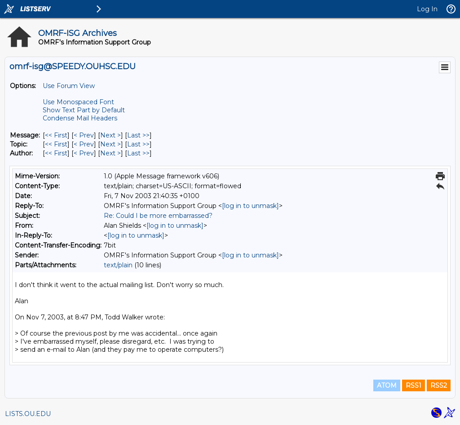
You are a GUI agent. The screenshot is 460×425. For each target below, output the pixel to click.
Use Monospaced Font (78, 102)
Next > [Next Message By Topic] (110, 144)
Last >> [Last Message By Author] (138, 153)
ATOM (387, 385)
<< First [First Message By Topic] (56, 144)
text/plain (118, 265)
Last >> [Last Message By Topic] (138, 144)
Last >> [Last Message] (138, 135)
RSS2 (438, 385)
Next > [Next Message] (110, 135)
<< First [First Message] (56, 135)
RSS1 (413, 385)
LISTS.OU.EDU (28, 414)
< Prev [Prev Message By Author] (84, 153)
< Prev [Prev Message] (84, 135)
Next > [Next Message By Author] (110, 153)
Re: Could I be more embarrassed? (158, 216)
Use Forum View (69, 86)
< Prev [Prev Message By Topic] (84, 144)
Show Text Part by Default (84, 110)
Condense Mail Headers (80, 118)
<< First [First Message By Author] (56, 153)
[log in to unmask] (250, 206)
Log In (427, 9)
